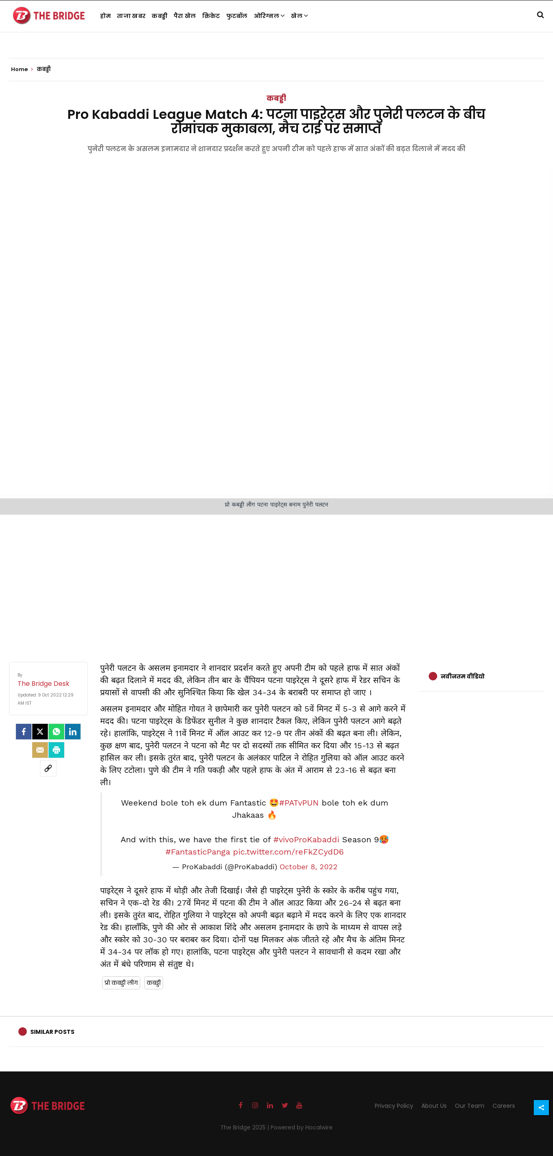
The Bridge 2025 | (245, 1127)
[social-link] (48, 768)
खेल (299, 16)
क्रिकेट (211, 16)
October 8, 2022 (309, 867)
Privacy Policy (394, 1106)
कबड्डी (160, 16)
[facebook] (24, 731)
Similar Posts (52, 1032)
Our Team (469, 1106)
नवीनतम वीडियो (463, 676)
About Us (434, 1106)
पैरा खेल (185, 16)
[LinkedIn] (73, 731)
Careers (504, 1106)
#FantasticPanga (198, 852)
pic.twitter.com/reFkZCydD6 (288, 852)
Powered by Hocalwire (302, 1127)
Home (22, 69)
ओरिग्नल (269, 16)
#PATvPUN (299, 803)
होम (105, 16)
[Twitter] (40, 731)
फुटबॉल (237, 16)
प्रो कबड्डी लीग (121, 983)
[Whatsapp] (56, 731)
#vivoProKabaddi (306, 839)
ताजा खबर (131, 16)
